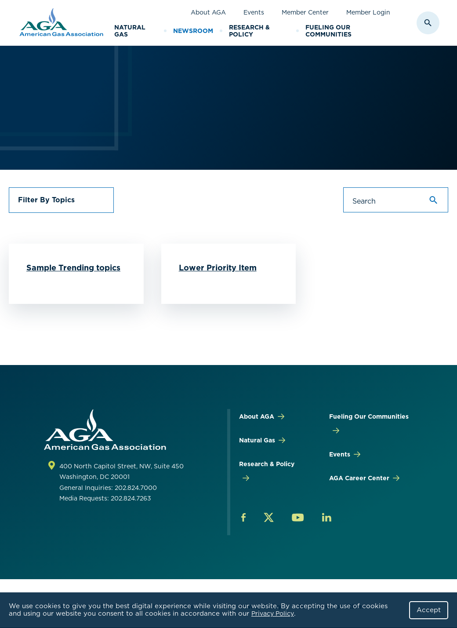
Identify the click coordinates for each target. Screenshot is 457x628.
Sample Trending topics (73, 267)
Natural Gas (129, 31)
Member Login (368, 12)
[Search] (396, 200)
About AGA (208, 12)
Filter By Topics (46, 200)
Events (253, 12)
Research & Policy (249, 31)
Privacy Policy (272, 613)
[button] (61, 200)
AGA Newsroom (94, 87)
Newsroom (193, 30)
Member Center (305, 12)
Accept (429, 610)
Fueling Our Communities (328, 31)
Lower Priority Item (218, 267)
